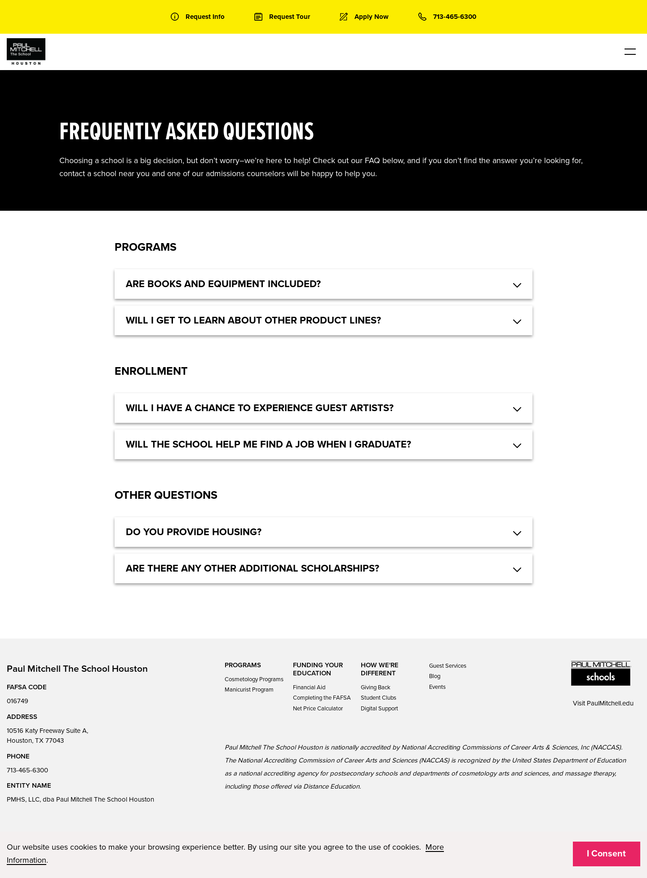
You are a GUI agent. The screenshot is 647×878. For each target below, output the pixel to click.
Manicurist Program (249, 689)
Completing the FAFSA (322, 697)
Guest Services (447, 666)
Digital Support (379, 708)
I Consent (606, 853)
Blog (434, 676)
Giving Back (375, 687)
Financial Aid (309, 687)
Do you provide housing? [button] (193, 532)
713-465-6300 (27, 770)
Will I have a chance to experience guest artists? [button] (260, 408)
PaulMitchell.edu (610, 703)
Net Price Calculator (318, 708)
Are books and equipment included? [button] (223, 284)
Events (437, 687)
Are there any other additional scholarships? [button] (252, 568)
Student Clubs (378, 697)
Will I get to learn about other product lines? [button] (253, 320)
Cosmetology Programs (254, 679)
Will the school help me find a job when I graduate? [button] (268, 444)
